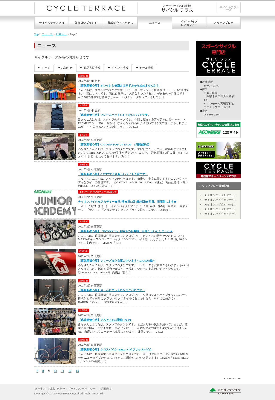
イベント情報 (120, 67)
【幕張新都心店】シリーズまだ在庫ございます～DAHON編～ (116, 260)
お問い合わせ (56, 388)
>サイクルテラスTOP (228, 9)
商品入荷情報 (92, 67)
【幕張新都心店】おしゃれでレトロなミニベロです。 (111, 290)
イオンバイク (189, 21)
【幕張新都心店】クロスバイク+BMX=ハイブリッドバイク (115, 349)
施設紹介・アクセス (120, 22)
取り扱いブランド (86, 22)
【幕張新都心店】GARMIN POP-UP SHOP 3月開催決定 (113, 144)
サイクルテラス (86, 8)
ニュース (154, 22)
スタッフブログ (223, 22)
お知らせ (61, 34)
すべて (46, 67)
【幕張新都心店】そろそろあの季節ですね (104, 319)
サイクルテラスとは (51, 22)
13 (77, 371)
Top (36, 34)
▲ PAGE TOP (232, 378)
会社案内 (40, 388)
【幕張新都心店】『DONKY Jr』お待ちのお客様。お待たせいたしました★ (125, 231)
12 (69, 371)
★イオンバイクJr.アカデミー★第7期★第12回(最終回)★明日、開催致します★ (127, 201)
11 (62, 371)
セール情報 (146, 67)
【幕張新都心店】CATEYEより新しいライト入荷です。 (113, 174)
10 (55, 371)
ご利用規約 (105, 388)
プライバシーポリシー (82, 388)
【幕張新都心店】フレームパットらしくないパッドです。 (114, 115)
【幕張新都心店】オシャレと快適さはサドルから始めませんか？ (118, 85)
